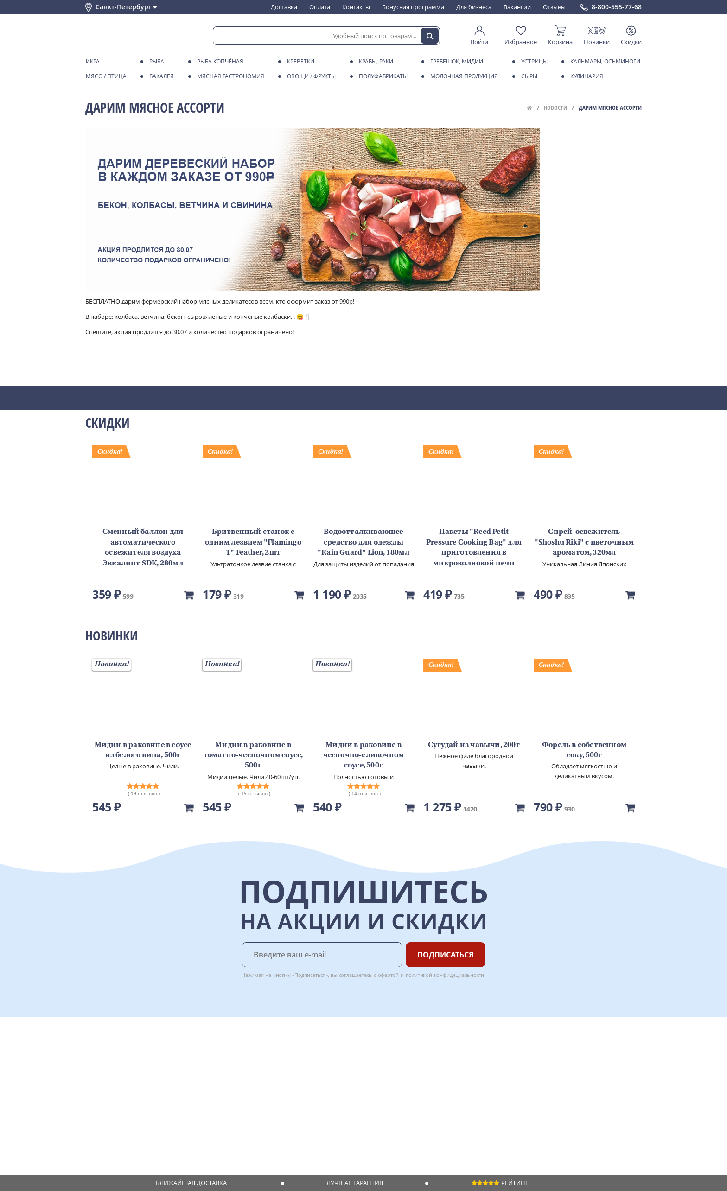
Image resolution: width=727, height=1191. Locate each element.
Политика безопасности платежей (134, 1122)
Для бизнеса (473, 7)
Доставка (284, 7)
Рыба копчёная (218, 62)
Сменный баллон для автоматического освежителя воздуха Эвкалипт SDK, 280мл (143, 547)
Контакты (356, 7)
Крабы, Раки (374, 62)
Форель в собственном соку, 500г (584, 750)
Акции (94, 1095)
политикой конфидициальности (445, 974)
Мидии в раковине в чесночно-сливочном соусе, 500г (363, 755)
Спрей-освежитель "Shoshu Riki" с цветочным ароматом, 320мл (584, 542)
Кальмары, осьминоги (603, 62)
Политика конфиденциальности (131, 1113)
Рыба (155, 62)
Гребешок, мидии (455, 62)
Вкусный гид (220, 1095)
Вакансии (517, 7)
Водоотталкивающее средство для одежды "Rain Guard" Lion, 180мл (363, 542)
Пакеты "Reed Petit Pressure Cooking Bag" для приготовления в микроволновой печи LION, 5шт (474, 552)
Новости (555, 107)
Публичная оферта (112, 1131)
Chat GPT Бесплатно (492, 1057)
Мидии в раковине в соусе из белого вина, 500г (143, 750)
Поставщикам (303, 1051)
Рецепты (214, 1087)
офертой (388, 974)
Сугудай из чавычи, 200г (474, 745)
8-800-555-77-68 (617, 7)
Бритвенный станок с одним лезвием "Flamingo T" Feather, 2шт (253, 542)
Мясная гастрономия (229, 76)
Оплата (319, 7)
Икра (91, 62)
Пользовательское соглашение (130, 1104)
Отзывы (554, 7)
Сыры (527, 76)
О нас (93, 1060)
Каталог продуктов (112, 1051)
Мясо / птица (105, 76)
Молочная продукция (462, 76)
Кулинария (585, 76)
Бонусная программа (413, 7)
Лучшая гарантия (354, 1182)
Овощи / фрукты (310, 76)
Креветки (299, 62)
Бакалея (160, 76)
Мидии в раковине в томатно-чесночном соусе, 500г (253, 755)
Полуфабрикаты (382, 76)
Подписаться (445, 955)
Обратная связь (108, 1078)
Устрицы (533, 62)
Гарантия (215, 1078)
